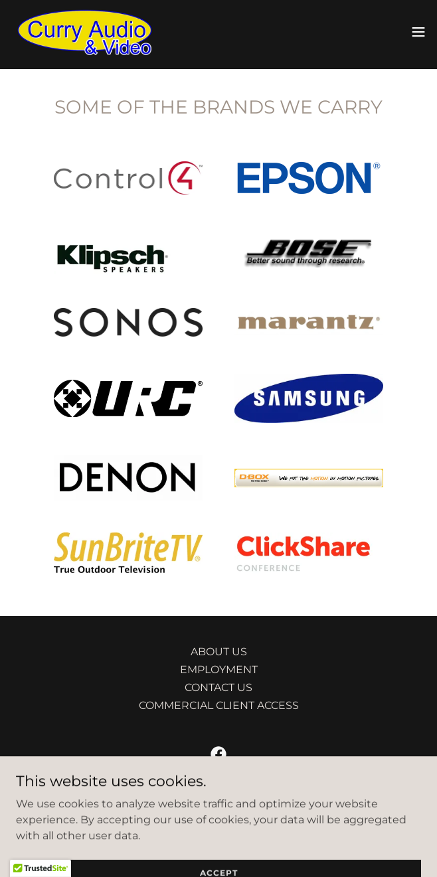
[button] (418, 32)
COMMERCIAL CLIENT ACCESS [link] (219, 705)
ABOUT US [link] (219, 651)
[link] (85, 31)
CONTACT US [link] (218, 687)
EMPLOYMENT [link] (219, 669)
